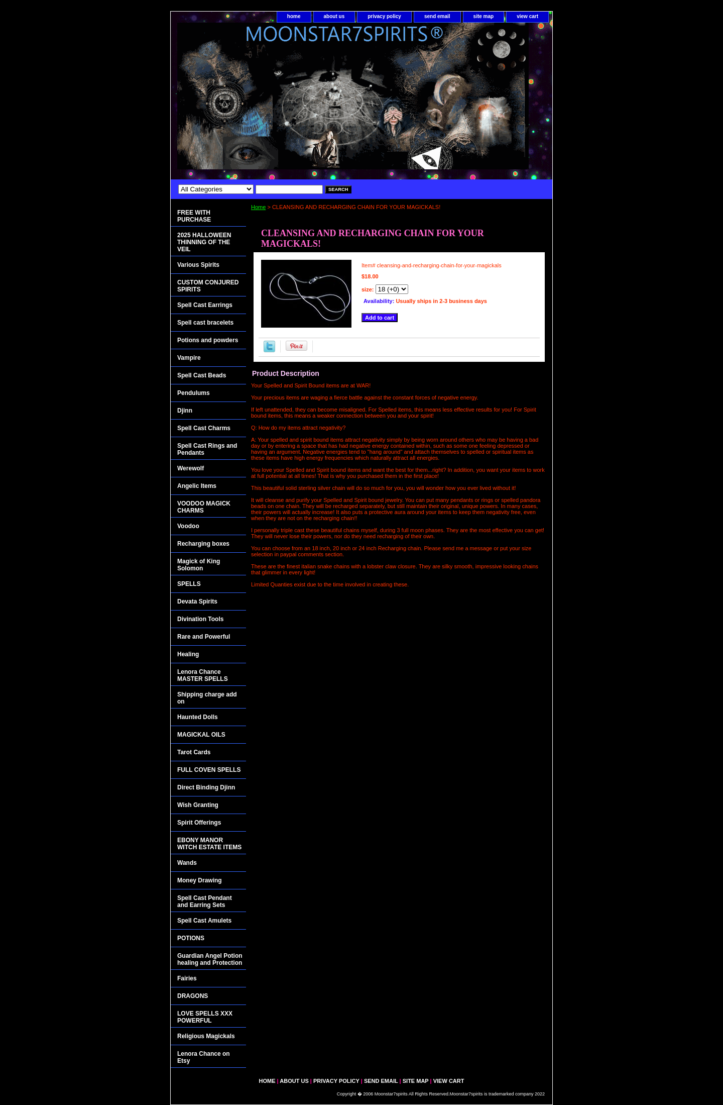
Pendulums (193, 392)
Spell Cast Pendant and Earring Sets (204, 901)
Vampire (189, 357)
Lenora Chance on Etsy (203, 1057)
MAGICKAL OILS (201, 734)
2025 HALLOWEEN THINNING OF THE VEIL (204, 242)
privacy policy (384, 16)
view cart (527, 16)
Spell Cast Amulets (204, 920)
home (294, 16)
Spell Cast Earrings (204, 305)
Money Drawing (199, 880)
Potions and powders (207, 340)
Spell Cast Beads (201, 375)
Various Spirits (198, 264)
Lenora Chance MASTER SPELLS (202, 675)
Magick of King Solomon (198, 565)
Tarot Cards (193, 752)
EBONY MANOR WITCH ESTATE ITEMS (209, 844)
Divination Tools (200, 619)
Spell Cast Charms (203, 428)
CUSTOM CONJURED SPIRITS (207, 286)
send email (437, 16)
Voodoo (188, 526)
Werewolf (190, 468)
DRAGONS (192, 995)
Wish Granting (197, 805)
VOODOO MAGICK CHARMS (203, 507)
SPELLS (189, 583)
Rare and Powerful (203, 636)
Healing (188, 654)
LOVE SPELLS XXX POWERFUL (204, 1017)
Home (258, 207)
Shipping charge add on (207, 698)
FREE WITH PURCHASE (194, 216)
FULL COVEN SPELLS (208, 769)
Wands (187, 862)
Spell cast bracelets (205, 322)
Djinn (184, 410)
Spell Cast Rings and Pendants (207, 449)
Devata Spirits (197, 601)
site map (483, 16)
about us (334, 16)
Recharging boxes (203, 543)
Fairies (187, 978)
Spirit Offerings (199, 822)
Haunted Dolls (197, 717)
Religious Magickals (206, 1036)
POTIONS (190, 938)
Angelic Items (196, 485)
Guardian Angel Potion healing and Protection (210, 959)
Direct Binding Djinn (206, 787)
